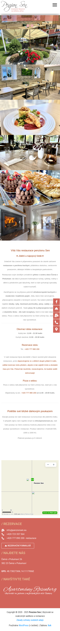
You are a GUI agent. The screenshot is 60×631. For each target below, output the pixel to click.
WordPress (23, 625)
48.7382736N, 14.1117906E (20, 571)
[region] (30, 22)
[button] (28, 25)
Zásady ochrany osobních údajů (30, 620)
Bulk (49, 625)
